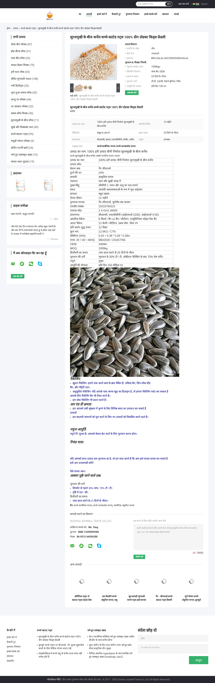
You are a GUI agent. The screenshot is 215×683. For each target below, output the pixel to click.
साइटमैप (10, 660)
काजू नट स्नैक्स (18, 99)
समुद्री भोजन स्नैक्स (20, 140)
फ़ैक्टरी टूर (116, 14)
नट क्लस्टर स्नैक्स (19, 106)
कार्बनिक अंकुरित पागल (124, 505)
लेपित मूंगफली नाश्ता (21, 78)
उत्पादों (89, 14)
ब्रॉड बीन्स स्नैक (18, 51)
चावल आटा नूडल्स (20, 161)
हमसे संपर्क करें (150, 14)
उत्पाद (15, 28)
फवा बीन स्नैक (18, 58)
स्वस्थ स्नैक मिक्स (19, 113)
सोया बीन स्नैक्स (19, 44)
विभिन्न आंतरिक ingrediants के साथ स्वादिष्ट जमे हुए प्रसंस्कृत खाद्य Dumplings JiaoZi (110, 655)
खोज (169, 4)
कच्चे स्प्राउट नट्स (28, 28)
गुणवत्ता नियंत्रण (132, 14)
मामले (176, 14)
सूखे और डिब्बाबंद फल (22, 127)
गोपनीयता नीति (53, 679)
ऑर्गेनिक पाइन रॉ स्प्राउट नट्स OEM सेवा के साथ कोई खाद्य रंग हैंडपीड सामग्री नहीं (82, 598)
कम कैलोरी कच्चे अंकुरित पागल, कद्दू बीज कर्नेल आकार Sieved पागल (109, 598)
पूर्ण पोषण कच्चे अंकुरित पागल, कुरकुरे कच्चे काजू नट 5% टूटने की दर (191, 598)
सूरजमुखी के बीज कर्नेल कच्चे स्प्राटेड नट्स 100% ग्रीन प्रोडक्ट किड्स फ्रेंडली (60, 638)
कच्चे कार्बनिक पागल (83, 505)
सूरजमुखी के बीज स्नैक (22, 120)
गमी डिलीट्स (17, 85)
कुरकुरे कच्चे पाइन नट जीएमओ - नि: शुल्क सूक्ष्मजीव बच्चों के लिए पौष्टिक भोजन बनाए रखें (61, 647)
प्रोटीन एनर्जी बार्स (19, 147)
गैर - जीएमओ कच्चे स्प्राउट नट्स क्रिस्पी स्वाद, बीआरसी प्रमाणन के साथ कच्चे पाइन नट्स (164, 598)
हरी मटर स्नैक (17, 72)
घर (80, 14)
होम (8, 28)
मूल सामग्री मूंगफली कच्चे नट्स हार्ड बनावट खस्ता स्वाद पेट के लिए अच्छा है (136, 598)
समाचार (165, 14)
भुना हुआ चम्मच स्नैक (21, 92)
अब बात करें (183, 4)
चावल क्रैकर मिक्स (20, 65)
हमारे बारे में (102, 14)
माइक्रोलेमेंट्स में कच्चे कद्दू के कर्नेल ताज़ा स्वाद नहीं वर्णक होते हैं (60, 655)
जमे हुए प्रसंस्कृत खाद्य (21, 154)
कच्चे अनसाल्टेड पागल (102, 505)
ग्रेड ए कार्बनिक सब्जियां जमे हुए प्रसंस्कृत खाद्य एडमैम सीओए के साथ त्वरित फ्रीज (111, 638)
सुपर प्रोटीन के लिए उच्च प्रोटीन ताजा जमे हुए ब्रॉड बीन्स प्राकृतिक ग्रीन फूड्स (110, 647)
